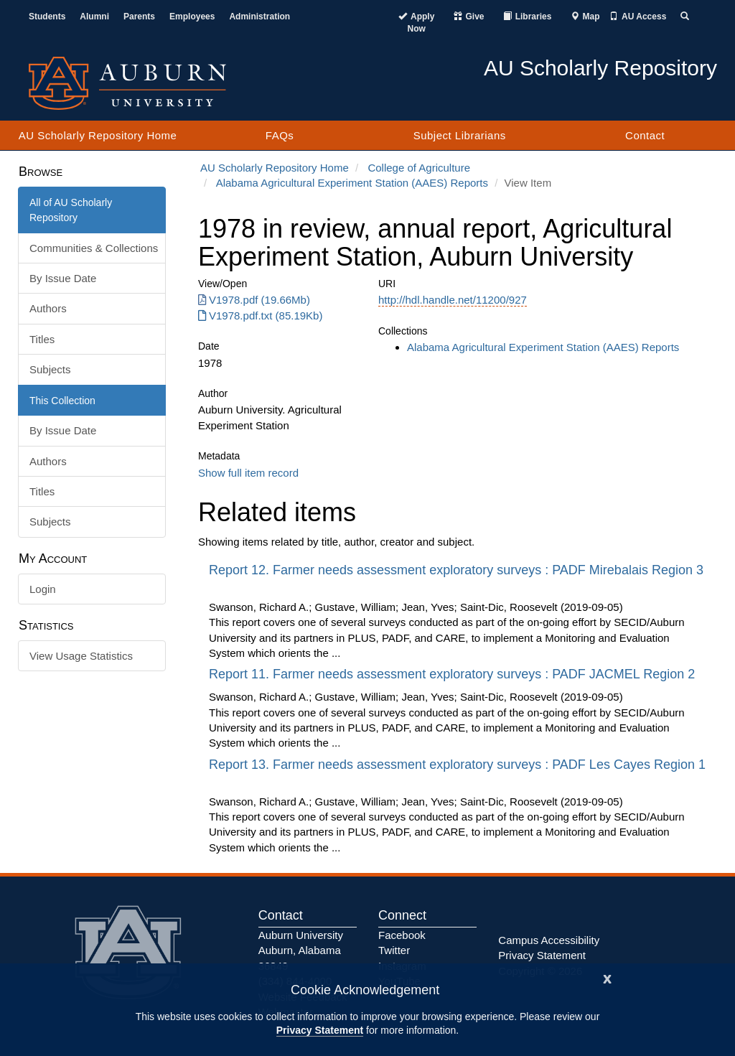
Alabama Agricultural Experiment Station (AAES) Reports (352, 183)
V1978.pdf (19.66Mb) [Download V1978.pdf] (254, 300)
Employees (192, 16)
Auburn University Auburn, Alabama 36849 (300, 950)
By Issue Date (62, 278)
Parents (139, 16)
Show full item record (248, 473)
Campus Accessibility (548, 940)
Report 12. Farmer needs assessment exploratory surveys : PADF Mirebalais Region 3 (456, 570)
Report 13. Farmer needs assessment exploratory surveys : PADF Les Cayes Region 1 (457, 764)
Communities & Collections (93, 248)
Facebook (402, 935)
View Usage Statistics (81, 656)
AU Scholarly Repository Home (98, 135)
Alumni (94, 16)
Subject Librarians (459, 135)
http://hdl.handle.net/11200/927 (452, 300)
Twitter (394, 950)
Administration (259, 16)
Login (42, 589)
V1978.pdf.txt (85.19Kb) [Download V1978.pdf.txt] (260, 315)
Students (47, 16)
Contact (645, 135)
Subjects (50, 369)
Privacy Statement (319, 1030)
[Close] (607, 977)
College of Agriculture (419, 168)
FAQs (280, 135)
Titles (42, 339)
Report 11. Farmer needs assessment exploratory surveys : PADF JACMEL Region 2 (453, 674)
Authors (48, 308)
